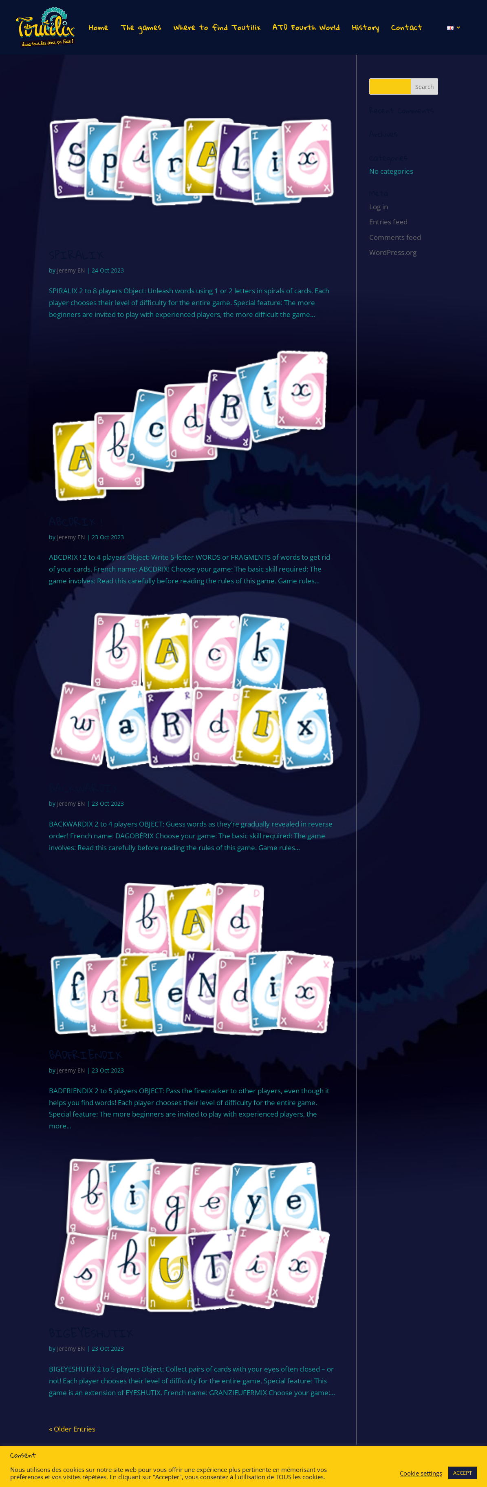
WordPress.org (392, 252)
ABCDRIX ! (75, 522)
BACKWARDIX (84, 788)
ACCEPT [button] (462, 1472)
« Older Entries (72, 1429)
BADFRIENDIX (85, 1055)
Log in (378, 206)
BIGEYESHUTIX (91, 1333)
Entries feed (388, 221)
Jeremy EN (71, 270)
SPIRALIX (76, 255)
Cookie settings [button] (421, 1473)
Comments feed (395, 237)
